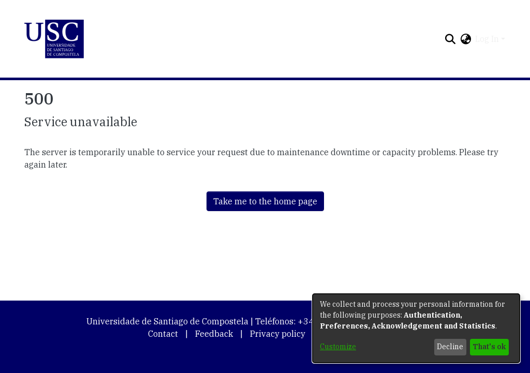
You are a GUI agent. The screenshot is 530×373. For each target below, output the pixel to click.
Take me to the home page (265, 201)
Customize (338, 346)
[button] (54, 39)
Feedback (214, 334)
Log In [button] (488, 39)
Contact (163, 334)
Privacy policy (277, 334)
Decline (450, 346)
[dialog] (416, 328)
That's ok (489, 346)
